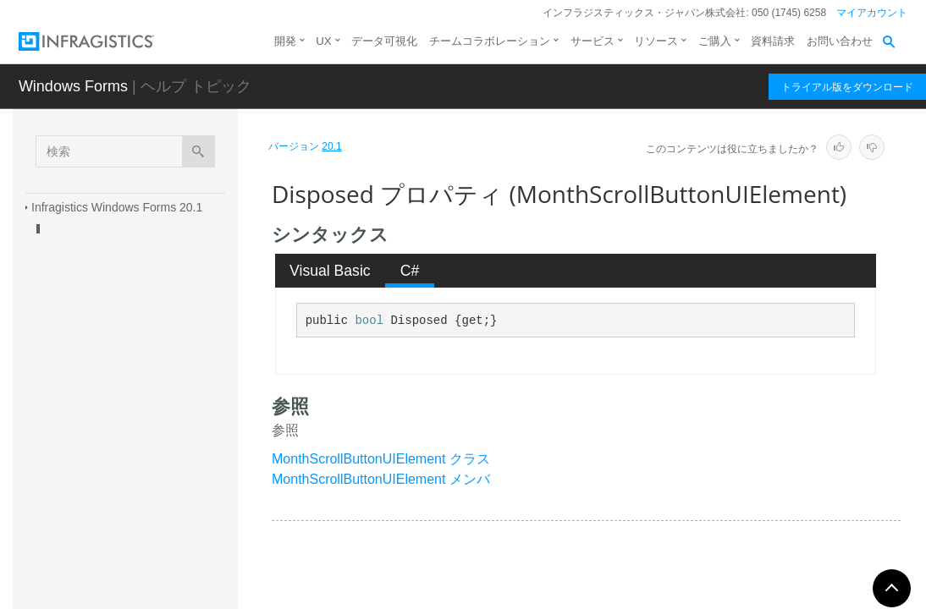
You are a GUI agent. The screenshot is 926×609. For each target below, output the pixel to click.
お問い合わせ (840, 41)
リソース (656, 41)
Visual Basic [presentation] (330, 270)
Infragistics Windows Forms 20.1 (116, 207)
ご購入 (714, 41)
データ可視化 (384, 41)
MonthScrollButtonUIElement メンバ (381, 479)
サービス (592, 41)
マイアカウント (871, 13)
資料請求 (773, 41)
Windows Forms (73, 86)
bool (369, 320)
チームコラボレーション (489, 41)
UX (323, 41)
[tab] (330, 271)
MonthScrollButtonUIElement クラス (381, 459)
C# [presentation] (410, 270)
